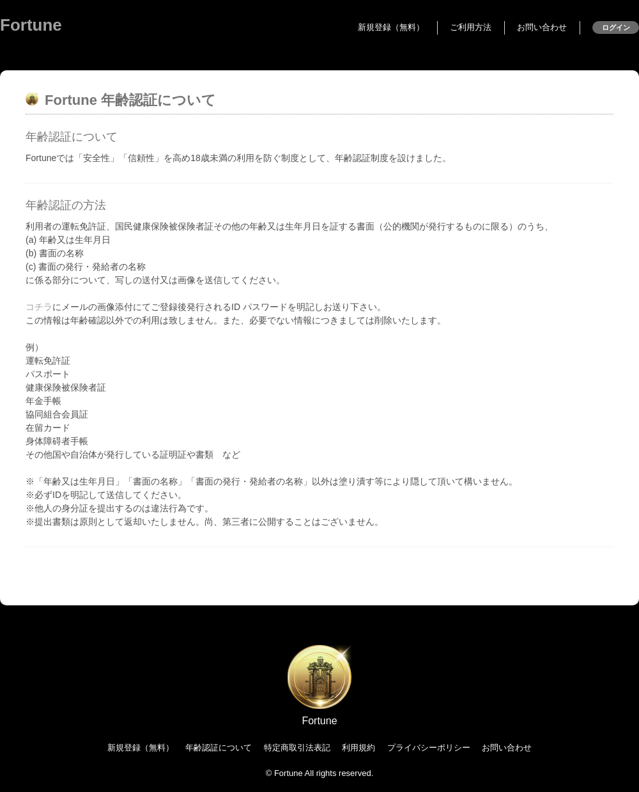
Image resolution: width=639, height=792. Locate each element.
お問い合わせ (542, 27)
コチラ (39, 307)
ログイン (616, 27)
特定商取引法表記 (297, 747)
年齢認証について (218, 747)
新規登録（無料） (391, 27)
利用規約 (358, 747)
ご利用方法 (470, 27)
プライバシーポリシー (428, 747)
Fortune (31, 25)
